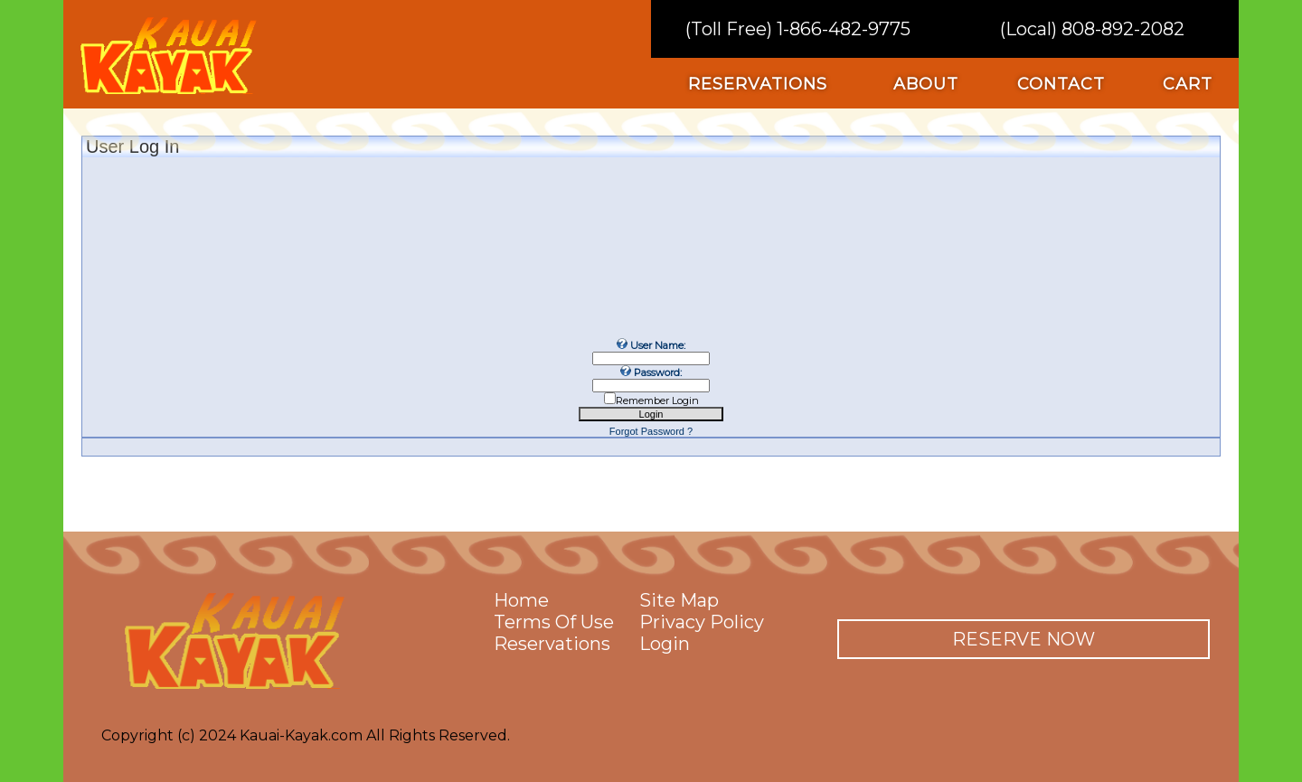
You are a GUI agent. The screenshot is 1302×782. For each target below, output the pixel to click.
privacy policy (701, 622)
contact (1061, 84)
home (521, 600)
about (925, 84)
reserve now (1023, 639)
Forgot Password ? (651, 431)
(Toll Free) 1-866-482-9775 (797, 29)
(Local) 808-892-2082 (1092, 29)
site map (679, 600)
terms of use (554, 622)
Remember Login (657, 400)
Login (664, 644)
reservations (757, 84)
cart (1187, 84)
